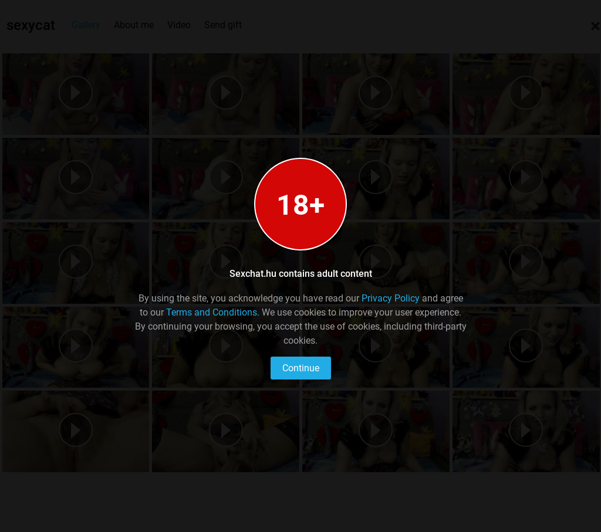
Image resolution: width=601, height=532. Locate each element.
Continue (300, 368)
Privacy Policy (391, 298)
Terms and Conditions (211, 312)
